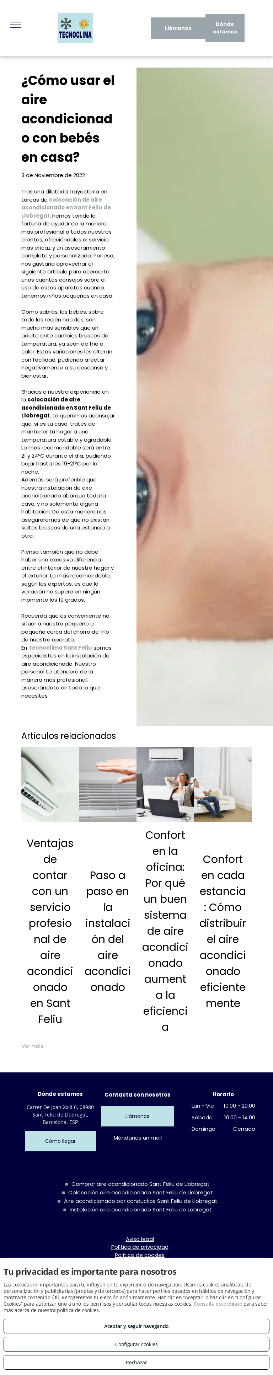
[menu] (15, 25)
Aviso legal (140, 1239)
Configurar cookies (136, 1344)
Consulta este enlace (218, 1303)
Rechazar (136, 1362)
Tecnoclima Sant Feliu (60, 647)
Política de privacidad (139, 1247)
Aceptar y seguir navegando (136, 1326)
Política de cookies (140, 1255)
